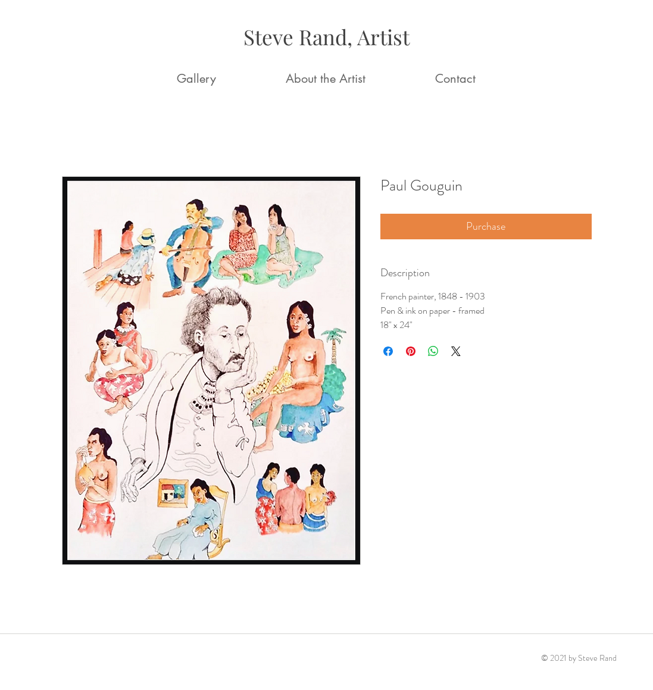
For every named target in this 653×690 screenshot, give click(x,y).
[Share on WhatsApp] (433, 351)
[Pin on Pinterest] (411, 351)
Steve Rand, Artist (326, 37)
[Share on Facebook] (388, 351)
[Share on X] (456, 351)
